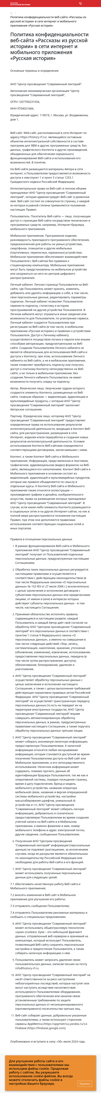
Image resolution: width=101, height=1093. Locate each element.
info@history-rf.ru (27, 968)
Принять (85, 1084)
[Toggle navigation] (88, 4)
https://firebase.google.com (46, 1028)
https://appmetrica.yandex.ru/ (64, 1024)
